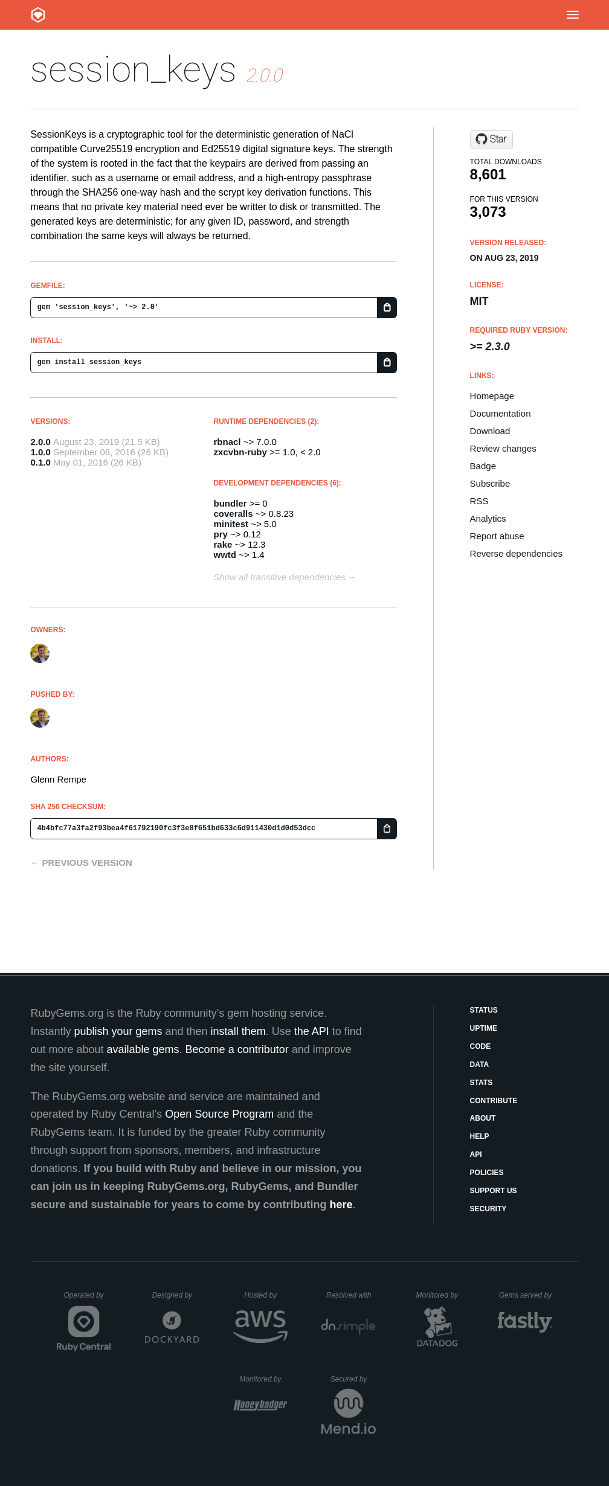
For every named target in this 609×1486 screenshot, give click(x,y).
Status (484, 1010)
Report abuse (497, 536)
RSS (479, 501)
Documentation (500, 413)
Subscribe (490, 483)
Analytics (488, 518)
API (476, 1154)
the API (311, 1031)
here (341, 1205)
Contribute (494, 1101)
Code (480, 1046)
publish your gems (118, 1031)
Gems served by (526, 1295)
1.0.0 (40, 452)
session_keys (133, 69)
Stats (481, 1082)
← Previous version (81, 862)
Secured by (353, 1379)
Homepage (492, 396)
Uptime (483, 1028)
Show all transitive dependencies (280, 577)
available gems (143, 1049)
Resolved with (351, 1295)
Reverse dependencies (516, 553)
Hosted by (266, 1295)
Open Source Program (219, 1114)
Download (490, 431)
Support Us (493, 1191)
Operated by (87, 1299)
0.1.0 (40, 462)
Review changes (503, 448)
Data (479, 1064)
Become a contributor (237, 1049)
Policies (487, 1172)
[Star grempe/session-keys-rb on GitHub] (491, 139)
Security (488, 1209)
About (483, 1118)
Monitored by (440, 1295)
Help (479, 1136)
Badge (483, 466)
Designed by (175, 1295)
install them (238, 1031)
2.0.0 (40, 442)
